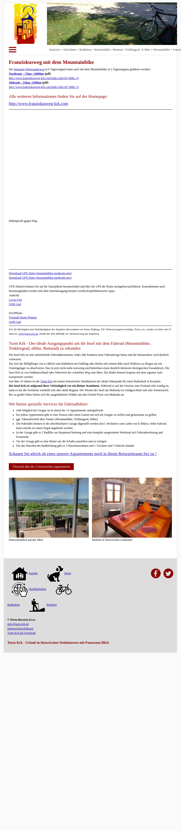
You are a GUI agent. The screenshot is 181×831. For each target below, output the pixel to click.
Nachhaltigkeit (29, 589)
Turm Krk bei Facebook (21, 633)
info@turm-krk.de (28, 333)
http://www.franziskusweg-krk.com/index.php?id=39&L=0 (44, 87)
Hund (59, 573)
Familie (25, 573)
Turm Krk (46, 381)
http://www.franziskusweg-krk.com (38, 103)
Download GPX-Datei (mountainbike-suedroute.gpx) (40, 277)
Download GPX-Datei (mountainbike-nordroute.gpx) (40, 273)
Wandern (43, 605)
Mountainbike (161, 49)
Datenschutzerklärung (20, 628)
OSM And (15, 304)
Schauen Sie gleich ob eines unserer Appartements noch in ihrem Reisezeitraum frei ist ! (83, 453)
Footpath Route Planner (23, 317)
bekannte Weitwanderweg (29, 69)
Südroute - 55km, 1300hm (25, 82)
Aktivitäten (69, 49)
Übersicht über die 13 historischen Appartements (41, 466)
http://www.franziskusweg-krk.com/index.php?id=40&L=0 (44, 78)
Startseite (54, 49)
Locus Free (15, 299)
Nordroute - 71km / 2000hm (26, 73)
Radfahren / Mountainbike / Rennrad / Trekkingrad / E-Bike (114, 49)
